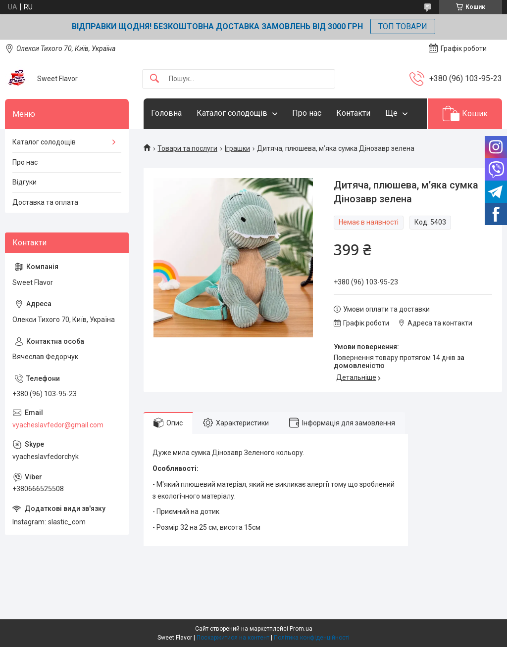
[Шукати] (154, 79)
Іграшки (237, 148)
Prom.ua (301, 628)
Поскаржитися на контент (233, 637)
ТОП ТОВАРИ (402, 26)
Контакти (353, 113)
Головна (166, 113)
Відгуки (24, 182)
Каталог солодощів (232, 113)
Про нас (306, 113)
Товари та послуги (187, 148)
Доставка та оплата (45, 202)
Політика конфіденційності (312, 637)
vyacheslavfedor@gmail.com (57, 425)
